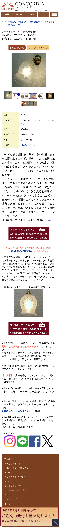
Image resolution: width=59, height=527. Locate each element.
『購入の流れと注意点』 (20, 251)
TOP (4, 22)
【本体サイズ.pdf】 (29, 145)
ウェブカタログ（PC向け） (17, 477)
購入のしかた (10, 481)
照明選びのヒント (12, 464)
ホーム (7, 504)
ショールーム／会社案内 (15, 490)
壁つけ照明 (35, 22)
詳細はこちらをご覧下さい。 (17, 411)
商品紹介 (8, 459)
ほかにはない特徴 (12, 486)
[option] (28, 70)
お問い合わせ (10, 495)
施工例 (7, 472)
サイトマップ (10, 499)
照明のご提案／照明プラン (16, 468)
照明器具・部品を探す (18, 22)
